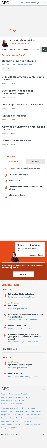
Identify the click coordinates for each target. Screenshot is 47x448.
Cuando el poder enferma (19, 61)
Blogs (31, 418)
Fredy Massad (29, 297)
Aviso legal (21, 400)
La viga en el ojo (14, 297)
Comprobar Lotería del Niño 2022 (13, 408)
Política (25, 50)
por (19, 43)
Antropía (24, 418)
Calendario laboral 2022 (24, 415)
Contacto (24, 394)
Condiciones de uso (8, 400)
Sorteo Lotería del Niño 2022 (11, 424)
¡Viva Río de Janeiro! (14, 116)
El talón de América (22, 40)
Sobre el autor (14, 50)
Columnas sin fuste (15, 328)
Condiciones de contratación (11, 404)
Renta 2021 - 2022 (8, 411)
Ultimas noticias (35, 411)
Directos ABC (26, 421)
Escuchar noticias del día (10, 418)
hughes (29, 328)
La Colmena (38, 418)
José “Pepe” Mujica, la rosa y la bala (23, 105)
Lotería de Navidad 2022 (32, 424)
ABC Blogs (35, 161)
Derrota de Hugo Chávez (16, 141)
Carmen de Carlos (24, 65)
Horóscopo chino (22, 411)
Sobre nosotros (14, 394)
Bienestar (37, 415)
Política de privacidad (9, 397)
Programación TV (7, 415)
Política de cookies (25, 397)
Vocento (4, 394)
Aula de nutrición (14, 320)
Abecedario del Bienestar (10, 421)
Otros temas (8, 69)
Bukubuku (12, 376)
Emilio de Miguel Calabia (29, 376)
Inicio (4, 50)
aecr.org (35, 342)
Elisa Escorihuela (31, 320)
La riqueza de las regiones (17, 342)
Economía (35, 50)
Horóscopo (31, 408)
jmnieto (24, 309)
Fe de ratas (12, 309)
